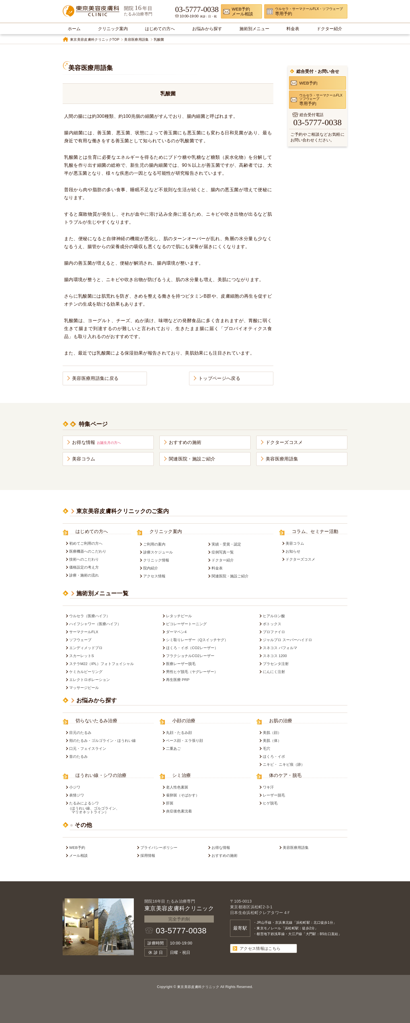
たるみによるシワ (110, 807)
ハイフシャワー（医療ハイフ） (95, 624)
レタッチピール (179, 616)
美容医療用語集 (136, 40)
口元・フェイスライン (87, 748)
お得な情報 (96, 442)
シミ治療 (181, 775)
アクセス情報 (154, 576)
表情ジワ (76, 795)
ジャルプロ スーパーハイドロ (287, 640)
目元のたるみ (80, 732)
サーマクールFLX (83, 632)
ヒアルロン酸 (274, 616)
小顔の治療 (184, 721)
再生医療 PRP (177, 680)
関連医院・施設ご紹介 (192, 458)
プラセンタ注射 (276, 664)
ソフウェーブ (80, 640)
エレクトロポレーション (89, 680)
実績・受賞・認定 (226, 544)
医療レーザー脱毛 (181, 664)
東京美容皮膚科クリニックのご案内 (122, 511)
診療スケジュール (158, 552)
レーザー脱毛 (274, 795)
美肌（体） (272, 740)
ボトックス (272, 624)
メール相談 (78, 855)
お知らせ (293, 551)
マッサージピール (84, 688)
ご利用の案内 (154, 544)
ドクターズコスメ (284, 442)
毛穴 (266, 748)
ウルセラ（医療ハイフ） (89, 616)
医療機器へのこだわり (87, 551)
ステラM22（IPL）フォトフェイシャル (101, 664)
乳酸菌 (159, 40)
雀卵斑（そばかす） (182, 795)
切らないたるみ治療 (96, 721)
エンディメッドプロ (85, 648)
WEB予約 (77, 847)
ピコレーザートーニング (186, 624)
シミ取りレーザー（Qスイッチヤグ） (197, 640)
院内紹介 (150, 568)
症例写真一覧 (223, 552)
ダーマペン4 (176, 632)
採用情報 (147, 855)
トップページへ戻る (219, 378)
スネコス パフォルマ (280, 648)
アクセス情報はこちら (260, 948)
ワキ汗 (268, 787)
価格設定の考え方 (84, 567)
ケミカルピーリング (85, 672)
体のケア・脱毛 (285, 775)
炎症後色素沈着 (179, 811)
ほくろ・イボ (274, 756)
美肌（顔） (272, 732)
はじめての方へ (91, 531)
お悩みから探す (96, 700)
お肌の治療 (280, 721)
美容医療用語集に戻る (95, 378)
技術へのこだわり (84, 559)
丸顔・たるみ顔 (179, 732)
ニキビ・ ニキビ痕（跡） (284, 764)
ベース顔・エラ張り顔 (184, 740)
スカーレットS (81, 656)
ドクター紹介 (223, 560)
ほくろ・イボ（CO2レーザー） (192, 648)
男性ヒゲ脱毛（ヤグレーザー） (192, 672)
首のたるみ (78, 756)
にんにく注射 (274, 672)
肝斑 (169, 803)
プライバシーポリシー (158, 847)
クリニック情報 (156, 560)
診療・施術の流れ (84, 575)
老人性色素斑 (177, 787)
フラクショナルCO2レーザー (190, 656)
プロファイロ (274, 632)
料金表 (217, 568)
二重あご (173, 748)
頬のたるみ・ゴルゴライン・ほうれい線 (102, 740)
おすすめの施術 (185, 442)
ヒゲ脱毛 (270, 803)
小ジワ (74, 787)
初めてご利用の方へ (85, 543)
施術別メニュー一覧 (102, 593)
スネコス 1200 (275, 656)
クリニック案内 (165, 531)
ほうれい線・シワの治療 (101, 775)
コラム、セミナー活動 (315, 531)
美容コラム (83, 458)
